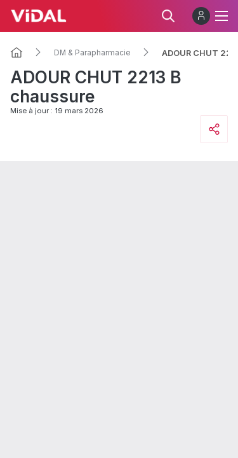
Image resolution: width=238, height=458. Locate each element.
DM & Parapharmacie (92, 52)
